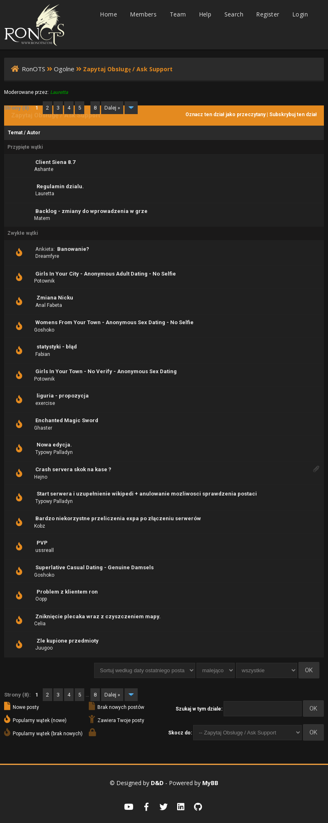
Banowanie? (73, 249)
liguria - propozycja (63, 396)
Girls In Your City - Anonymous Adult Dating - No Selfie (105, 274)
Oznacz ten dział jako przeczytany (225, 114)
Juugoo (44, 648)
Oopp (41, 599)
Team (178, 14)
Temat (15, 133)
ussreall (44, 550)
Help (205, 14)
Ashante (43, 169)
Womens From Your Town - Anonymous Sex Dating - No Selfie (114, 322)
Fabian (42, 354)
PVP (42, 543)
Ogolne (64, 69)
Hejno (40, 477)
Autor (33, 133)
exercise (45, 403)
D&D (157, 783)
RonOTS (33, 69)
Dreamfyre (47, 256)
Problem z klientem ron (67, 592)
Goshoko (44, 330)
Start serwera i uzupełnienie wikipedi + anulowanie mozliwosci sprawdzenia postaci (147, 494)
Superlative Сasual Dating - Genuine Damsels (94, 567)
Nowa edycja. (54, 445)
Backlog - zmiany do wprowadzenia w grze (91, 211)
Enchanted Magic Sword (66, 420)
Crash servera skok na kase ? (73, 469)
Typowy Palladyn (54, 452)
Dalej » (112, 108)
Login (300, 14)
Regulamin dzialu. (60, 186)
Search (233, 14)
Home (108, 14)
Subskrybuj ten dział (293, 114)
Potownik (44, 281)
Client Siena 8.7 (55, 162)
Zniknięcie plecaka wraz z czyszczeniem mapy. (98, 616)
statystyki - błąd (57, 347)
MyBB (210, 783)
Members (143, 14)
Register (267, 14)
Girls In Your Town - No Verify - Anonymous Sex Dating (106, 371)
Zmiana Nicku (55, 298)
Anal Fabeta (48, 305)
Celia (40, 624)
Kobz (39, 526)
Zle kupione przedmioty (68, 641)
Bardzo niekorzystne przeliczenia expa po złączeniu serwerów (118, 518)
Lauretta (44, 193)
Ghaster (43, 428)
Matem (42, 218)
